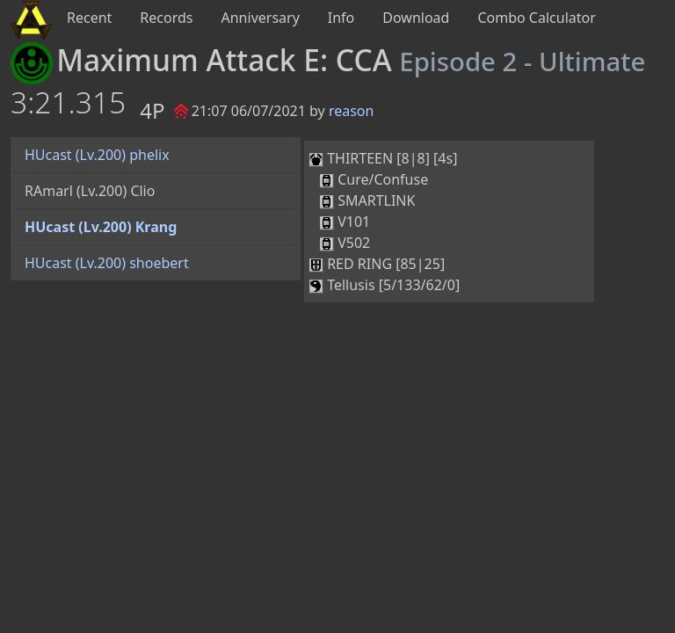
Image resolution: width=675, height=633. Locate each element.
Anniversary (260, 17)
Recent (89, 17)
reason (351, 110)
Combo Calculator (536, 17)
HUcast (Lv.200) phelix (97, 154)
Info (341, 17)
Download (415, 17)
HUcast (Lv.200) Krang (101, 226)
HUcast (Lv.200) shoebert (107, 263)
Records (166, 17)
